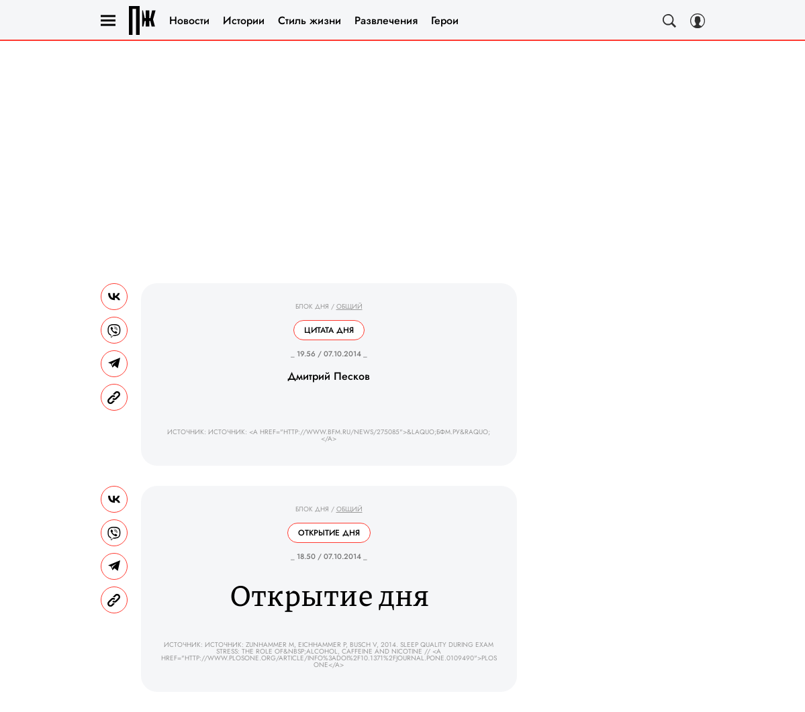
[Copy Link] (114, 397)
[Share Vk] (114, 296)
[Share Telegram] (114, 363)
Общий (349, 306)
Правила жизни (142, 20)
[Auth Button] (697, 20)
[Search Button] (669, 20)
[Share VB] (114, 330)
